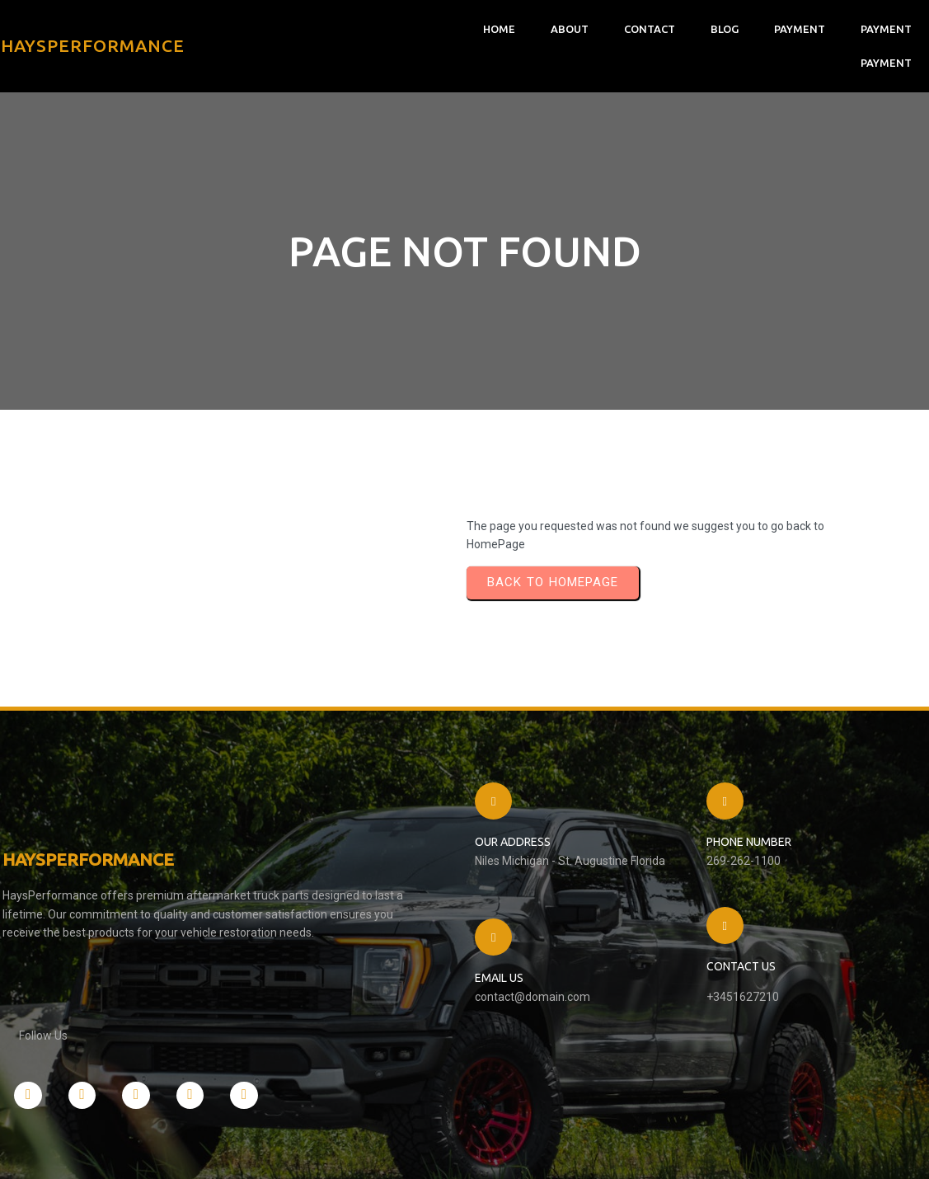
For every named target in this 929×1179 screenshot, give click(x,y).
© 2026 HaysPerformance (78, 1150)
